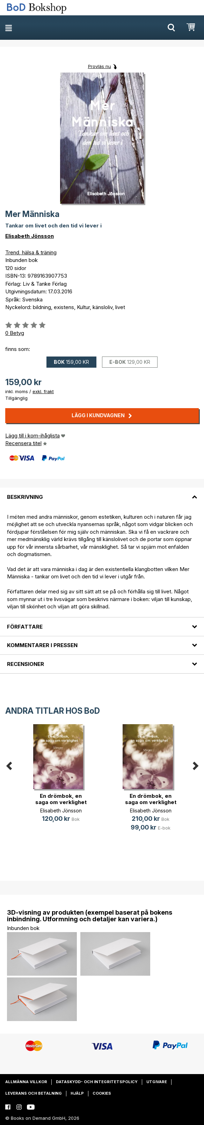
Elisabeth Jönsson (29, 236)
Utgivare (156, 1081)
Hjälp (77, 1093)
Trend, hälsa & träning (31, 252)
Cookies (102, 1093)
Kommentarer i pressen (42, 645)
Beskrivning (25, 497)
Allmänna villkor (26, 1081)
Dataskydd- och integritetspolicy (97, 1081)
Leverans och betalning (33, 1093)
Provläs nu (99, 66)
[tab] (102, 492)
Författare (25, 626)
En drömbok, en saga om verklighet (61, 799)
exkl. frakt (43, 391)
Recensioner (25, 664)
